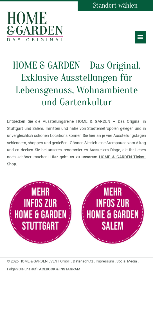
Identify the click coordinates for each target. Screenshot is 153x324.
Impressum (105, 261)
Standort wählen (115, 5)
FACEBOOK (46, 269)
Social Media (126, 261)
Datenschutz (83, 261)
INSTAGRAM (69, 269)
